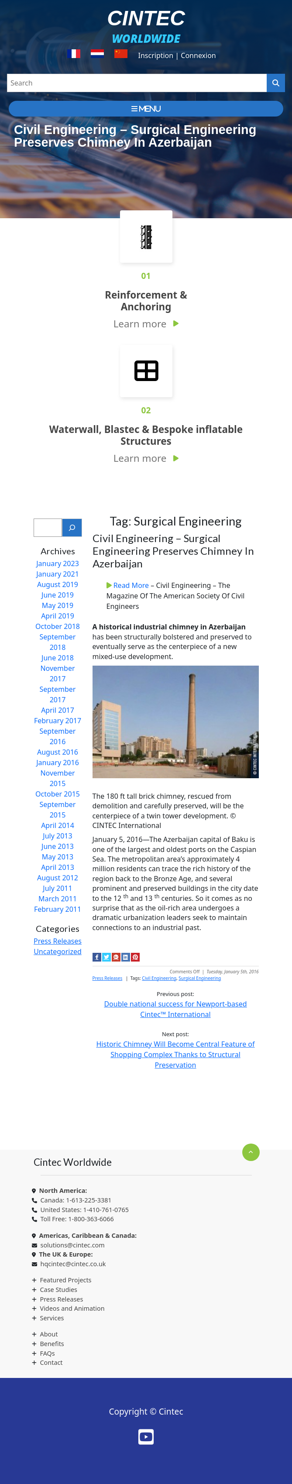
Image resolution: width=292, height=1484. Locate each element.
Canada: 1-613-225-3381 (76, 1200)
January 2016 (57, 762)
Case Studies (58, 1289)
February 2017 (57, 720)
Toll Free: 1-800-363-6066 (77, 1219)
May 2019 (57, 605)
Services (52, 1318)
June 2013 (57, 846)
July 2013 (57, 836)
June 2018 (57, 658)
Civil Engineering (159, 978)
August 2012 (57, 878)
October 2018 (57, 626)
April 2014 (57, 825)
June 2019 (57, 595)
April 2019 (57, 616)
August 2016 (57, 752)
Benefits (52, 1344)
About (49, 1334)
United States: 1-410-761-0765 (85, 1210)
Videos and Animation (72, 1308)
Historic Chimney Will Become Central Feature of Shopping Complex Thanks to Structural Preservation (175, 1054)
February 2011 (57, 909)
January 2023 (57, 563)
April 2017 (57, 710)
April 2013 (57, 867)
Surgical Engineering (200, 978)
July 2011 (57, 888)
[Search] (72, 528)
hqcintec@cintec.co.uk (73, 1264)
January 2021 (57, 574)
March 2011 (57, 898)
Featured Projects (66, 1280)
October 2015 (57, 794)
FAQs (47, 1353)
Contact (51, 1362)
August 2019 (57, 584)
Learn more (140, 323)
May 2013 (57, 857)
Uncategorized (58, 951)
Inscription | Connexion (177, 55)
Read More (132, 585)
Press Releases (58, 941)
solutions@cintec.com (73, 1245)
